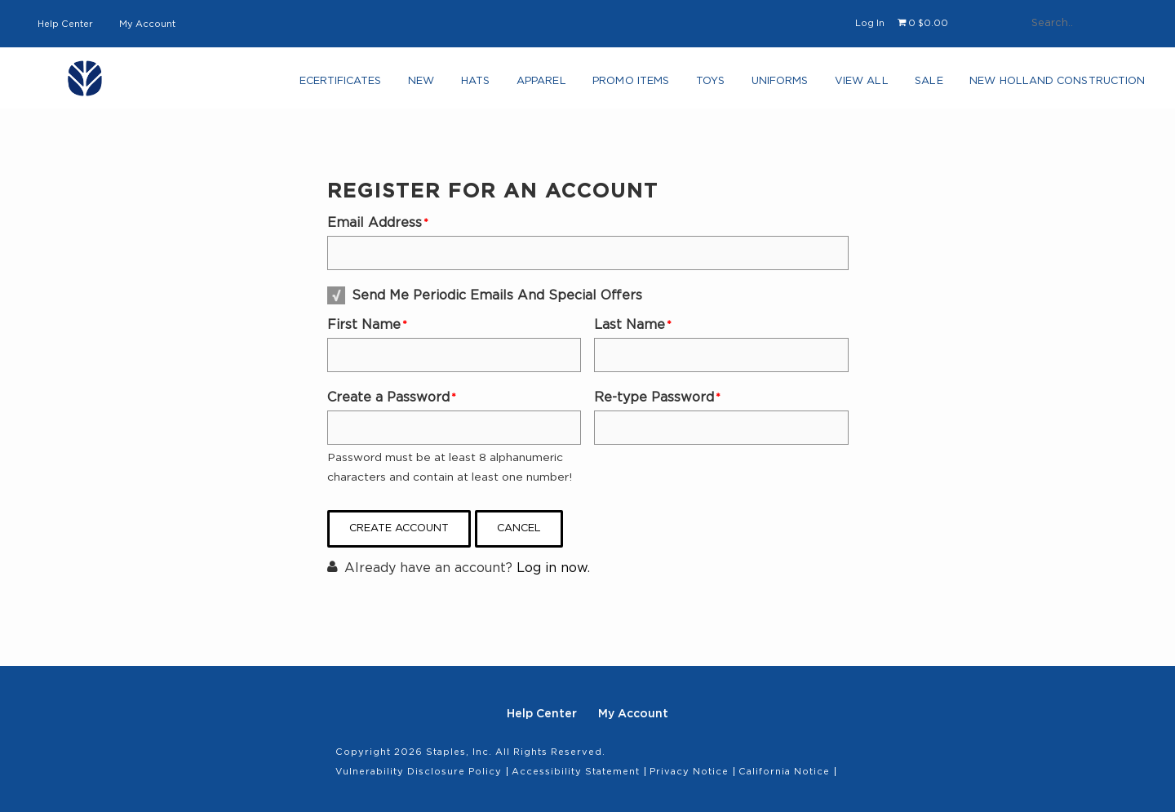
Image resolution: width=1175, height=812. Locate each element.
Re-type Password (654, 397)
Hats (468, 86)
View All (852, 86)
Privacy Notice (689, 771)
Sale (917, 86)
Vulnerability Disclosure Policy (418, 771)
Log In (870, 23)
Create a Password (388, 397)
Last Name (629, 324)
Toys (701, 86)
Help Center (65, 24)
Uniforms (769, 86)
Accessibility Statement (576, 771)
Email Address (374, 222)
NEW (416, 86)
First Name (364, 324)
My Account (147, 24)
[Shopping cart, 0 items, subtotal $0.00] (923, 23)
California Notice (784, 771)
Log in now (552, 568)
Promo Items (622, 86)
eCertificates (335, 86)
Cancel (519, 528)
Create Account (399, 528)
